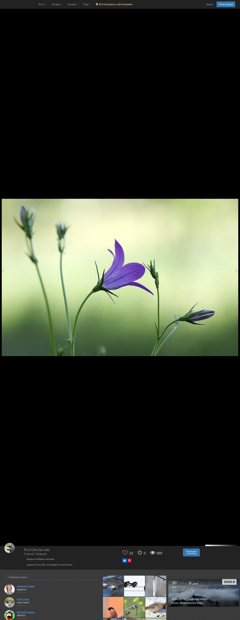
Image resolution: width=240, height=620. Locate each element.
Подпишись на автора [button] (191, 552)
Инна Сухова (23, 599)
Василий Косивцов (26, 612)
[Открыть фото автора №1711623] (155, 586)
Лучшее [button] (72, 4)
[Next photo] (236, 270)
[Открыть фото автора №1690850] (113, 607)
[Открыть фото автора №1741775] (113, 586)
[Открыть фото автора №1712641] (134, 586)
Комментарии (18, 577)
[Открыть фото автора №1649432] (134, 607)
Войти (209, 4)
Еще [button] (87, 4)
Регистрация (226, 4)
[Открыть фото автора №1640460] (155, 607)
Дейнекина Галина (26, 586)
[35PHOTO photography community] (18, 4)
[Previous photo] (3, 270)
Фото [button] (42, 4)
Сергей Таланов (35, 554)
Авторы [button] (56, 4)
